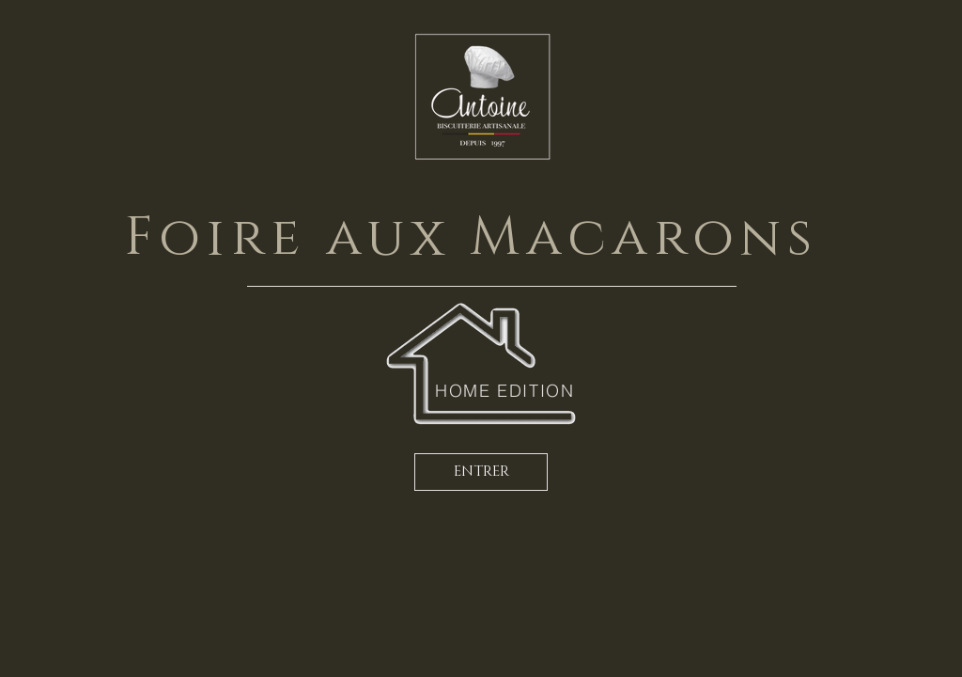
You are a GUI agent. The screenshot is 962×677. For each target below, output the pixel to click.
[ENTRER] (481, 472)
